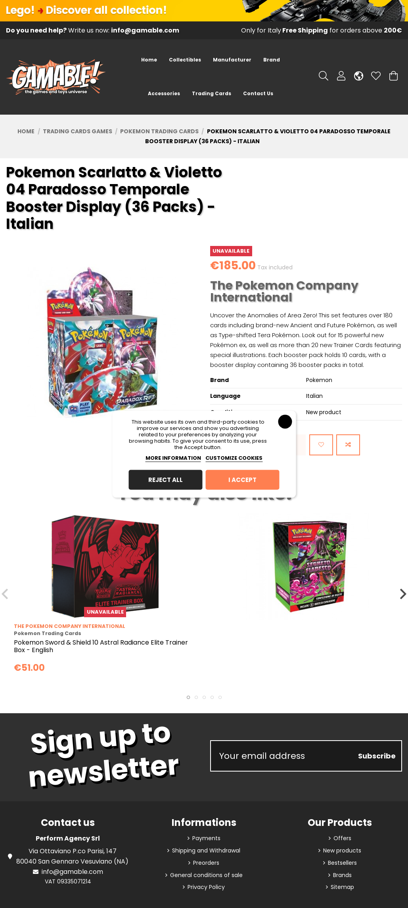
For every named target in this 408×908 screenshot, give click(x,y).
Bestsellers (342, 863)
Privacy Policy (206, 887)
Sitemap (342, 887)
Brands (342, 875)
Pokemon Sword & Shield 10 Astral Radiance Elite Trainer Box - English (101, 646)
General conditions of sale (206, 875)
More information (173, 457)
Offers (342, 838)
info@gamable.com (72, 871)
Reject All (165, 479)
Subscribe (377, 756)
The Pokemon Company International (284, 291)
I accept (242, 479)
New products (342, 850)
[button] (185, 60)
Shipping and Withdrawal (206, 850)
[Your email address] (282, 756)
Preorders (206, 863)
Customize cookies (233, 457)
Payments (206, 838)
